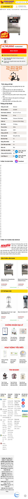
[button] (25, 496)
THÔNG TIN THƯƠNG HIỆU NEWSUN (10, 240)
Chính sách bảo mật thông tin (10, 421)
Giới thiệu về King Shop (10, 426)
